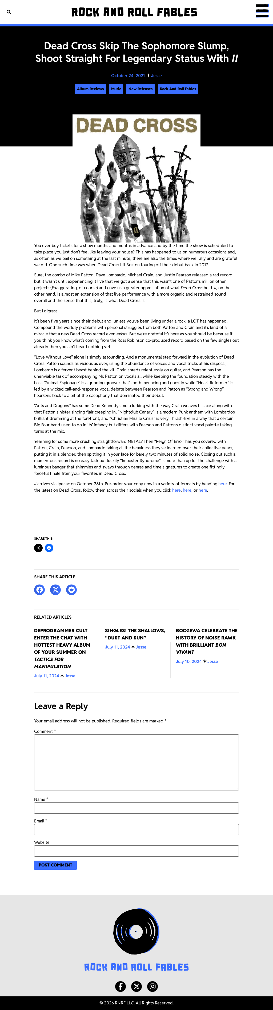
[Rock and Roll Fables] (134, 12)
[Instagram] (152, 986)
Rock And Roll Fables (178, 88)
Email (40, 821)
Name (41, 799)
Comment (45, 731)
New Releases (140, 88)
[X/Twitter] (136, 986)
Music (116, 88)
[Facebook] (120, 986)
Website (42, 842)
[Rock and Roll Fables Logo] (136, 940)
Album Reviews (90, 88)
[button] (8, 11)
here (222, 484)
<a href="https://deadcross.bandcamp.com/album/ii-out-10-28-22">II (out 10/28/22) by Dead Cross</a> (136, 513)
